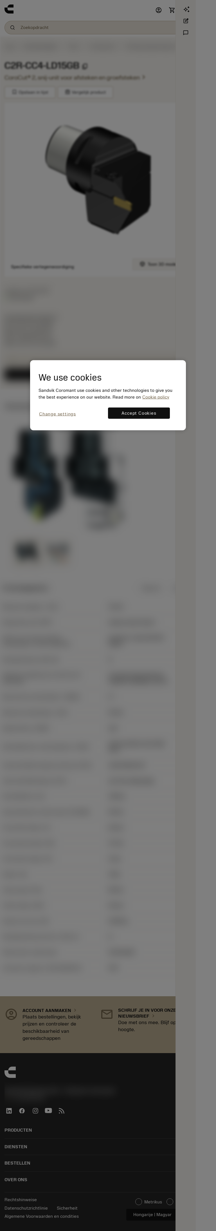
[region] (108, 395)
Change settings (57, 414)
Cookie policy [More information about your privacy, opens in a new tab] (155, 397)
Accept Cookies (139, 413)
